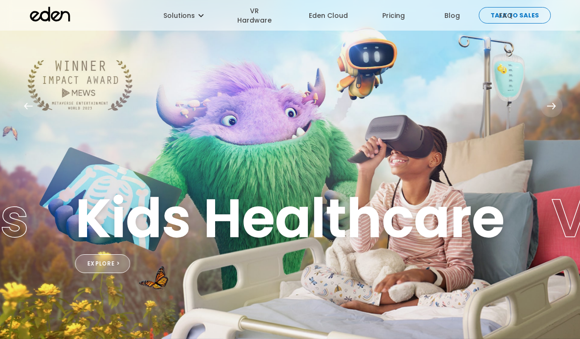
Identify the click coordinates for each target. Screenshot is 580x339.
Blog (452, 15)
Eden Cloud (328, 15)
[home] (92, 15)
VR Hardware (254, 15)
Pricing (393, 15)
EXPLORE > (104, 263)
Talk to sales (515, 15)
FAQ (506, 15)
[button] (179, 15)
